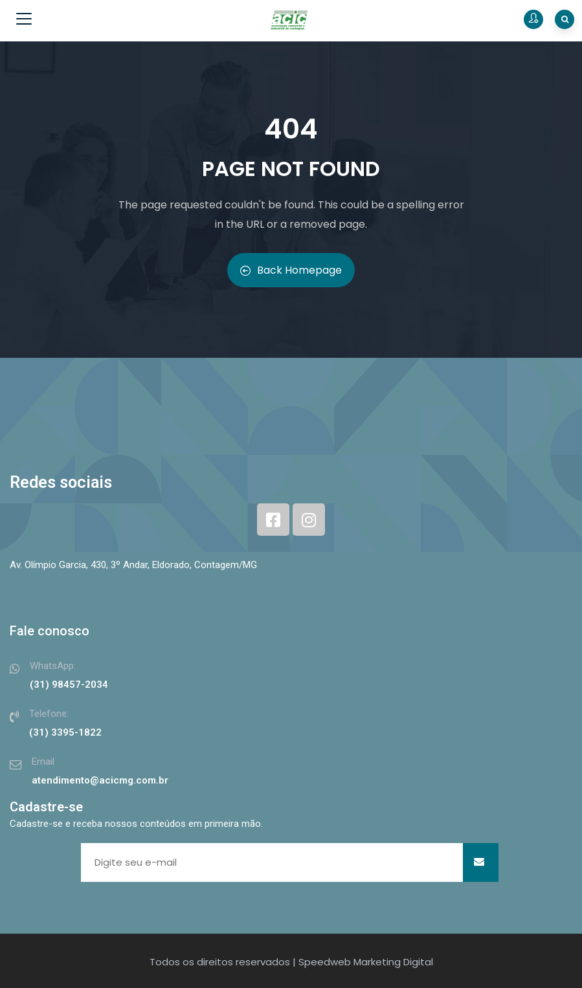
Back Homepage (291, 270)
